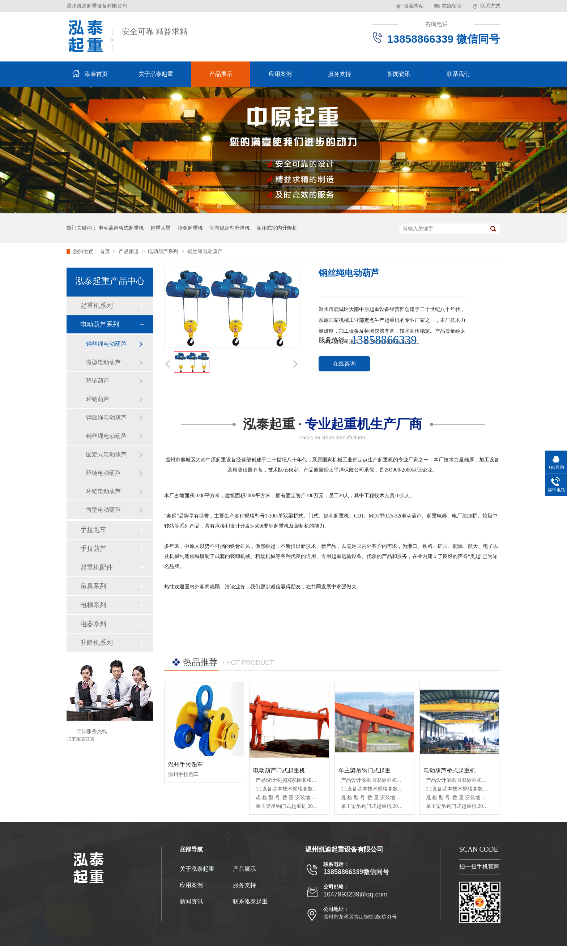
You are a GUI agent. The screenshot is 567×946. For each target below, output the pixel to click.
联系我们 (458, 74)
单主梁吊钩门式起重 (364, 770)
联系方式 (490, 6)
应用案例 (280, 74)
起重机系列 (96, 305)
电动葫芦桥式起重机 (121, 228)
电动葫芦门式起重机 (279, 770)
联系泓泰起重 (250, 901)
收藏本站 (414, 6)
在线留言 (452, 6)
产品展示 (221, 74)
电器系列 (93, 623)
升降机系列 (96, 642)
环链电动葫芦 (103, 473)
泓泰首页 (96, 74)
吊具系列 (93, 586)
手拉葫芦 (93, 548)
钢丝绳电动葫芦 (205, 251)
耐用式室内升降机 (277, 228)
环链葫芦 (97, 381)
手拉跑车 (93, 529)
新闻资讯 (398, 74)
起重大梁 (160, 228)
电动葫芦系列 (164, 251)
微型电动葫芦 (103, 362)
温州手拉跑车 (185, 765)
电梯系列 (93, 605)
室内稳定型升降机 (229, 228)
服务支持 (339, 74)
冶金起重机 (190, 228)
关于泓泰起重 (155, 74)
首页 (105, 251)
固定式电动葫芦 (106, 454)
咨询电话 (436, 24)
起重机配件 (96, 567)
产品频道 (129, 251)
